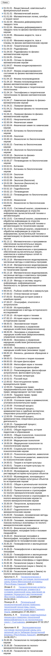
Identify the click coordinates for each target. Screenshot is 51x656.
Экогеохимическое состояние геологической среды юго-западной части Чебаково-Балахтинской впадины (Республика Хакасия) (24, 631)
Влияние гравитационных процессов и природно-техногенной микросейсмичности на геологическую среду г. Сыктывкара (25, 618)
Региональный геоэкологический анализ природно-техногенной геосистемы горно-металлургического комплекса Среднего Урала (24, 607)
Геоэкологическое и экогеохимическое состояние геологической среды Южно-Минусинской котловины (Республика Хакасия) (26, 580)
